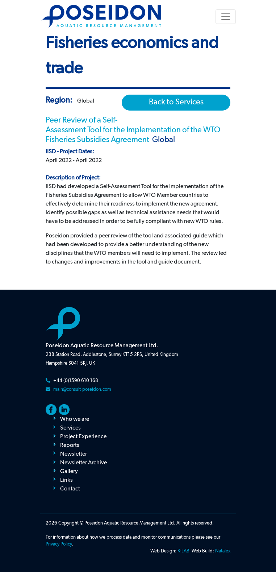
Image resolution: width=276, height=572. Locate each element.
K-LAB (183, 551)
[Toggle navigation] (226, 16)
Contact (70, 489)
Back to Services (176, 102)
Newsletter (73, 454)
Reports (69, 445)
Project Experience (83, 437)
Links (66, 480)
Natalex (222, 551)
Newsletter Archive (83, 463)
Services (70, 428)
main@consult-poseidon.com (82, 389)
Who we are (74, 419)
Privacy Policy (59, 544)
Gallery (69, 471)
